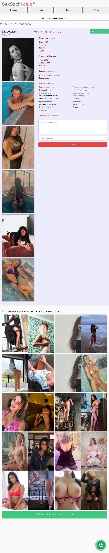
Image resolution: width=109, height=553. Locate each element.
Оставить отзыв (72, 144)
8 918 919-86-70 (50, 32)
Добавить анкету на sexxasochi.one (54, 514)
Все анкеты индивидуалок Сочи (54, 18)
